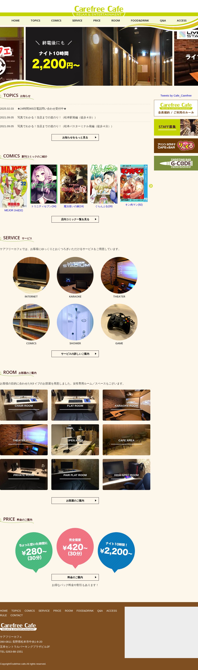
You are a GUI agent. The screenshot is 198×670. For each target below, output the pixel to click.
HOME (16, 20)
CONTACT (16, 615)
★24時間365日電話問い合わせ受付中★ (33, 108)
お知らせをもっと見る (75, 137)
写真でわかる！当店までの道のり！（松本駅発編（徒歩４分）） (48, 117)
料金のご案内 (75, 577)
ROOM (115, 20)
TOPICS (35, 20)
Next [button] (151, 186)
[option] (13, 188)
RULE (3, 615)
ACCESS (181, 20)
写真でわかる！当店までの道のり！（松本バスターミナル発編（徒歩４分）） (57, 126)
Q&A (163, 20)
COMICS (56, 20)
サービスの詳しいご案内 (75, 353)
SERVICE (77, 20)
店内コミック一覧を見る (75, 219)
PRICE (96, 20)
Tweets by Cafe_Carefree (176, 95)
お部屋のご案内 (75, 500)
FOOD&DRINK (140, 20)
